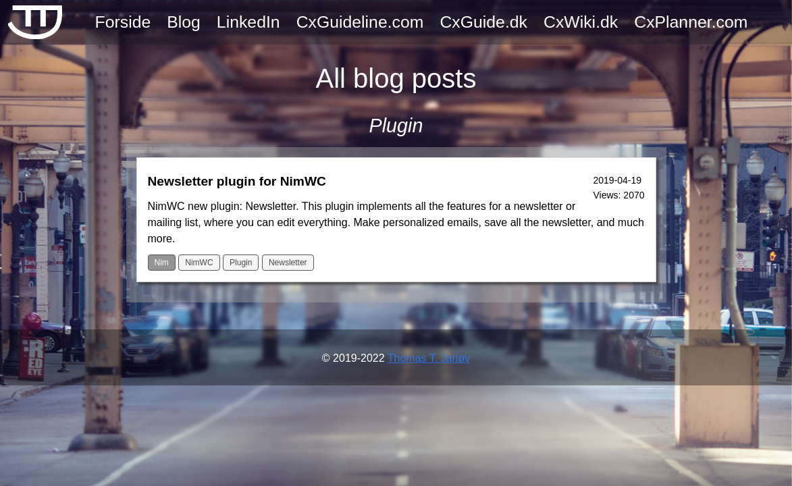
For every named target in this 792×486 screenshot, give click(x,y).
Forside (123, 22)
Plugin (241, 262)
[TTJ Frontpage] (35, 22)
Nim (162, 262)
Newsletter (288, 262)
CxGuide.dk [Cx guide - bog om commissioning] (483, 22)
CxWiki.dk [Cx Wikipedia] (581, 22)
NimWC (199, 262)
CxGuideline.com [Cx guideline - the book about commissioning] (360, 22)
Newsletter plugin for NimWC (237, 181)
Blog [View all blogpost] (184, 22)
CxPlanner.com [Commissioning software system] (690, 22)
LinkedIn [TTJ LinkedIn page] (248, 22)
